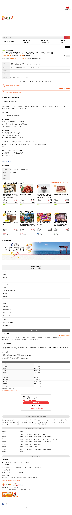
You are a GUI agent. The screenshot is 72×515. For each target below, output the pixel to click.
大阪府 (35, 441)
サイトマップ (30, 507)
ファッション (36, 422)
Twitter (6, 504)
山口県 (39, 444)
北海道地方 (39, 233)
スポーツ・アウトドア (25, 424)
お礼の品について (19, 467)
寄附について (38, 467)
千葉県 (39, 436)
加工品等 (56, 420)
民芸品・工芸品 (36, 424)
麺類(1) (4, 303)
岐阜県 (48, 439)
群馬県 (30, 436)
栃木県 (26, 436)
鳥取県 (21, 444)
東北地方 (4, 434)
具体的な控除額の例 (32, 477)
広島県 (35, 444)
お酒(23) (5, 287)
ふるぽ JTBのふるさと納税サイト (7, 16)
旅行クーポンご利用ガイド (45, 41)
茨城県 (21, 436)
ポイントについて (29, 467)
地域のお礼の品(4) (7, 316)
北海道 (38, 234)
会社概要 (13, 507)
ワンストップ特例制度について (19, 472)
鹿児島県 (4, 234)
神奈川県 (49, 436)
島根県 (26, 444)
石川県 (30, 439)
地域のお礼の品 (51, 422)
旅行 (3, 420)
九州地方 (4, 233)
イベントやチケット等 (47, 420)
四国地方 (4, 446)
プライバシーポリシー (21, 507)
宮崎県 (44, 449)
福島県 (44, 434)
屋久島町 (9, 234)
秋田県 (35, 434)
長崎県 (30, 449)
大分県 (21, 234)
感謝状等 (43, 422)
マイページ (55, 2)
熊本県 (35, 449)
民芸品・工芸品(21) (7, 325)
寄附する (59, 2)
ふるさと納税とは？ (7, 462)
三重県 (21, 441)
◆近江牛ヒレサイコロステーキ (27, 194)
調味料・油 (20, 422)
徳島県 (21, 446)
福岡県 (21, 449)
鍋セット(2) (5, 319)
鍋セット (4, 424)
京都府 (30, 441)
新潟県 (21, 439)
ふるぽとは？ (27, 462)
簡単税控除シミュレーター (8, 477)
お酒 (39, 420)
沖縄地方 (4, 451)
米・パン (21, 420)
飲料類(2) (5, 296)
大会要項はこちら (8, 161)
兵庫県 (39, 441)
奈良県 (44, 441)
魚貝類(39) (5, 277)
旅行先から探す (9, 42)
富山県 (26, 439)
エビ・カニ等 (28, 420)
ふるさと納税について (7, 467)
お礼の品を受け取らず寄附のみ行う (14, 92)
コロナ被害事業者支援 (13, 424)
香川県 (26, 446)
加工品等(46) (6, 293)
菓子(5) (4, 300)
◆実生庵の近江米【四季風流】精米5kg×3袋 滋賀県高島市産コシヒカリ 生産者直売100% (10, 196)
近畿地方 (4, 50)
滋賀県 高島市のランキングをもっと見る (60, 182)
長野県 (44, 439)
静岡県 (53, 439)
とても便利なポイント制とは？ (62, 88)
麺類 (3, 422)
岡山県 (30, 444)
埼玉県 (35, 436)
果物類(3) (5, 274)
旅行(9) (4, 271)
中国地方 (4, 444)
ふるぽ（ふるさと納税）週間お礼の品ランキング (13, 480)
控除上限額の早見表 (21, 477)
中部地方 (55, 233)
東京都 (44, 436)
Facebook (3, 504)
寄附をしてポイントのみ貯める (13, 85)
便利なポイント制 (18, 462)
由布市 (24, 234)
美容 (15, 422)
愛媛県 (30, 446)
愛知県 (55, 234)
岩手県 (26, 434)
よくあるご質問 (50, 2)
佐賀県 (26, 449)
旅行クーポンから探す (27, 41)
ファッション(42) (7, 312)
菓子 (66, 420)
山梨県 (39, 439)
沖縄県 (21, 451)
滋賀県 (8, 50)
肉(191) (4, 281)
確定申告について (6, 472)
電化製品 (44, 424)
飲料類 (61, 420)
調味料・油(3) (6, 306)
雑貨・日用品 (28, 422)
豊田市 (58, 234)
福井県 (35, 439)
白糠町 (41, 234)
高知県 (35, 446)
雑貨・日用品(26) (7, 309)
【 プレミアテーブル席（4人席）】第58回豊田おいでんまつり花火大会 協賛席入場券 (61, 224)
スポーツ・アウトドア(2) (8, 322)
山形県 (39, 434)
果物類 (7, 420)
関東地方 (4, 436)
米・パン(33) (6, 284)
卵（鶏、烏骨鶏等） (61, 422)
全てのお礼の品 (63, 41)
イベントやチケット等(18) (9, 290)
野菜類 (34, 420)
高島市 (11, 50)
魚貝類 (12, 420)
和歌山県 (49, 441)
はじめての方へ (44, 2)
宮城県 (30, 434)
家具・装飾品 (9, 422)
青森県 (21, 434)
